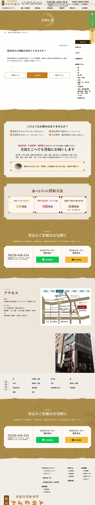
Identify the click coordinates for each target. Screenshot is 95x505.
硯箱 (14, 392)
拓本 (33, 392)
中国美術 (73, 387)
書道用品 (35, 387)
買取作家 (71, 480)
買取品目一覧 (47, 478)
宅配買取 (71, 473)
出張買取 (71, 471)
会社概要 (86, 471)
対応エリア (47, 473)
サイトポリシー (73, 501)
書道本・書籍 (74, 383)
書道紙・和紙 (36, 383)
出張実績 (46, 489)
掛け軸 (53, 379)
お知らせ (86, 479)
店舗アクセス (87, 473)
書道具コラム (87, 476)
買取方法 (71, 468)
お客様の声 (47, 492)
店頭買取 (71, 476)
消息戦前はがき (56, 387)
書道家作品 (16, 387)
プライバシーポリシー (85, 501)
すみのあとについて (50, 471)
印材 (52, 383)
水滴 (14, 383)
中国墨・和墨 (36, 379)
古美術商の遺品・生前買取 (51, 482)
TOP (5, 32)
